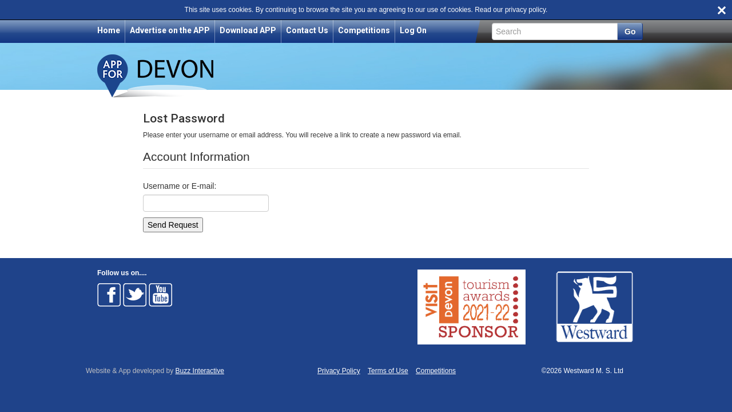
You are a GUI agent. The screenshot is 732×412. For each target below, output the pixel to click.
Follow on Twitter (135, 295)
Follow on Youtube (161, 295)
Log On (413, 30)
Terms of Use (388, 371)
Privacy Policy (338, 371)
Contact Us (307, 30)
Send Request (173, 224)
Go (629, 31)
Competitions (364, 30)
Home (108, 30)
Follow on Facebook (109, 295)
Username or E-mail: (179, 186)
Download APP (248, 30)
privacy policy (525, 10)
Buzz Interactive (200, 371)
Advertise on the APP (170, 30)
